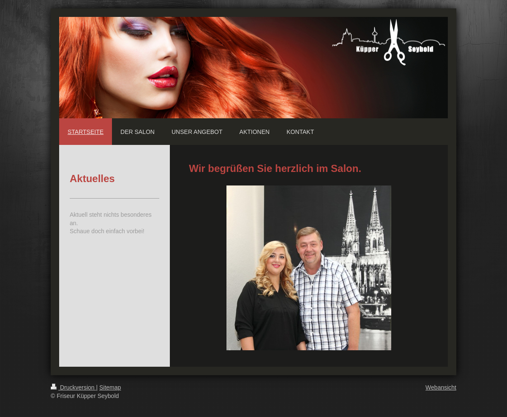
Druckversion (73, 387)
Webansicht (440, 387)
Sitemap (110, 387)
